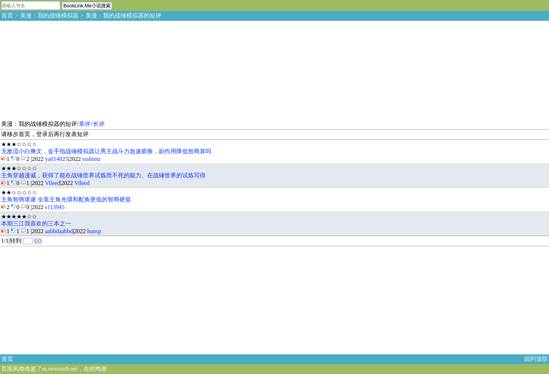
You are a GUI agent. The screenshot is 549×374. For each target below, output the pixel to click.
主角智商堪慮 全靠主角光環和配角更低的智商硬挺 (66, 199)
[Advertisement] (55, 69)
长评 (99, 124)
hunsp (94, 231)
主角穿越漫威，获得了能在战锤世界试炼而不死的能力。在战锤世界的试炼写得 (103, 175)
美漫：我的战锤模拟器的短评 (123, 15)
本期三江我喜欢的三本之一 (36, 223)
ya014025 (56, 159)
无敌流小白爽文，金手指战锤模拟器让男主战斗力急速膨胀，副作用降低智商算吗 (106, 151)
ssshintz (91, 159)
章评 (85, 124)
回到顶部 (536, 359)
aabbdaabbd (59, 231)
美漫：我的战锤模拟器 (49, 15)
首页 (7, 15)
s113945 (55, 207)
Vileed (52, 183)
